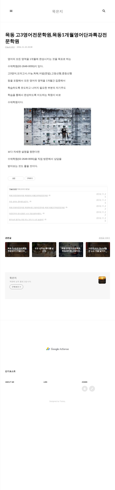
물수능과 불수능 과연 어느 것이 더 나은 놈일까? (26, 302)
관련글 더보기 (104, 320)
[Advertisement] (57, 73)
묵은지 (13, 360)
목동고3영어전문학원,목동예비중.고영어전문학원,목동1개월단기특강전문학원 (37, 290)
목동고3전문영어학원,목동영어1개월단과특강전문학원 (28, 278)
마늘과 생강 (13, 271)
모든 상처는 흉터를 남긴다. (19, 284)
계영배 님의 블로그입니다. (20, 364)
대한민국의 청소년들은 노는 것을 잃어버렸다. (25, 296)
